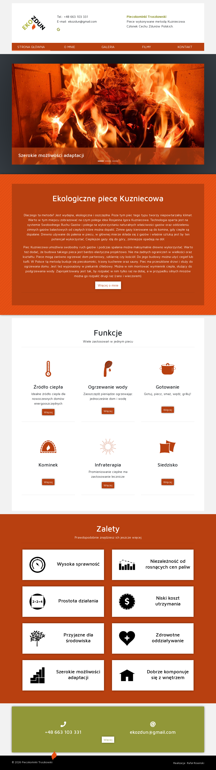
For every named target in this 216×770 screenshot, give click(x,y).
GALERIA (108, 47)
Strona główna (31, 47)
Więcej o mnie (108, 285)
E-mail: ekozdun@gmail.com (77, 21)
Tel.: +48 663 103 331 (72, 16)
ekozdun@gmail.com (153, 732)
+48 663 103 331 (63, 732)
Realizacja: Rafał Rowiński (188, 763)
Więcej (48, 412)
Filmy (146, 47)
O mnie (69, 47)
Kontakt (185, 47)
